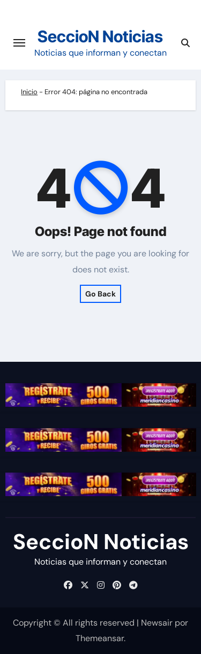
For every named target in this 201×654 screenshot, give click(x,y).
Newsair (157, 622)
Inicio (29, 91)
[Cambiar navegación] (19, 42)
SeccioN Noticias (100, 36)
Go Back (100, 294)
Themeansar (100, 638)
